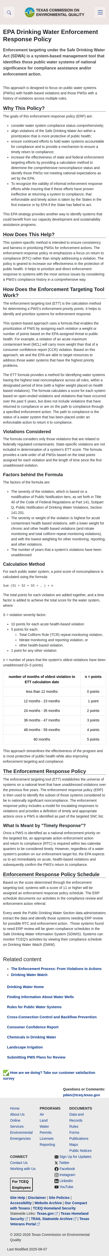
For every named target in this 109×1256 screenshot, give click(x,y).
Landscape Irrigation (25, 1047)
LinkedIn (66, 1181)
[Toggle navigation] (100, 12)
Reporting (47, 1145)
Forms (74, 1132)
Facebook (67, 1169)
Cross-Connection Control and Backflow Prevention (52, 1017)
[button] (9, 12)
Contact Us (19, 1163)
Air (42, 1114)
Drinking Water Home (25, 987)
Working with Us (23, 1169)
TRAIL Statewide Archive (54, 1219)
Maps (73, 1145)
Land (43, 1120)
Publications (79, 1139)
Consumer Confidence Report (33, 1027)
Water (44, 1126)
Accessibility (21, 1203)
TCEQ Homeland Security (54, 1208)
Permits (45, 1132)
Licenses (46, 1139)
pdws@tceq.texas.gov (81, 1095)
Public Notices (80, 1151)
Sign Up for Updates (75, 1157)
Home (14, 1108)
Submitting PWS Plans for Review (36, 1057)
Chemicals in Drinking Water (31, 1037)
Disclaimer (37, 1198)
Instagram (67, 1175)
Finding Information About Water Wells (40, 997)
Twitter (64, 1163)
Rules (73, 1126)
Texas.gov (48, 1213)
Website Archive (48, 1203)
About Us (17, 1114)
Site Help (17, 1198)
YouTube (66, 1187)
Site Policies (59, 1198)
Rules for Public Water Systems (34, 1007)
